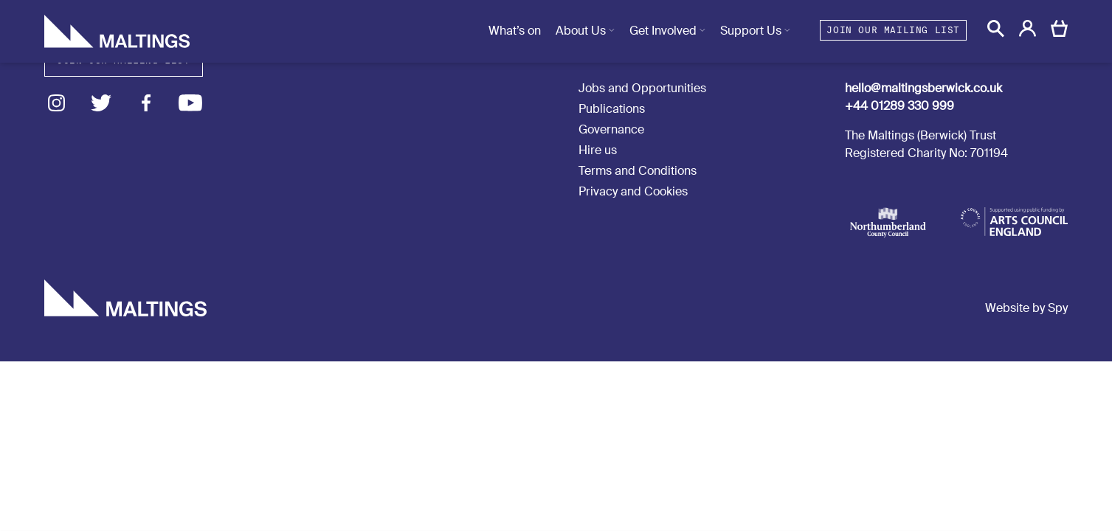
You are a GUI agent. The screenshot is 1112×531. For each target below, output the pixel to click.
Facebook (146, 102)
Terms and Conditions (638, 170)
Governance (611, 129)
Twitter (101, 102)
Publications (612, 109)
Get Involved (663, 30)
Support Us (750, 30)
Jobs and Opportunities (642, 88)
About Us (581, 30)
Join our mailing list (893, 30)
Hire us (598, 150)
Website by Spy (1026, 308)
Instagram (56, 102)
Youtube (191, 102)
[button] (995, 28)
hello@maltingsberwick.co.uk (923, 88)
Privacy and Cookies (633, 191)
